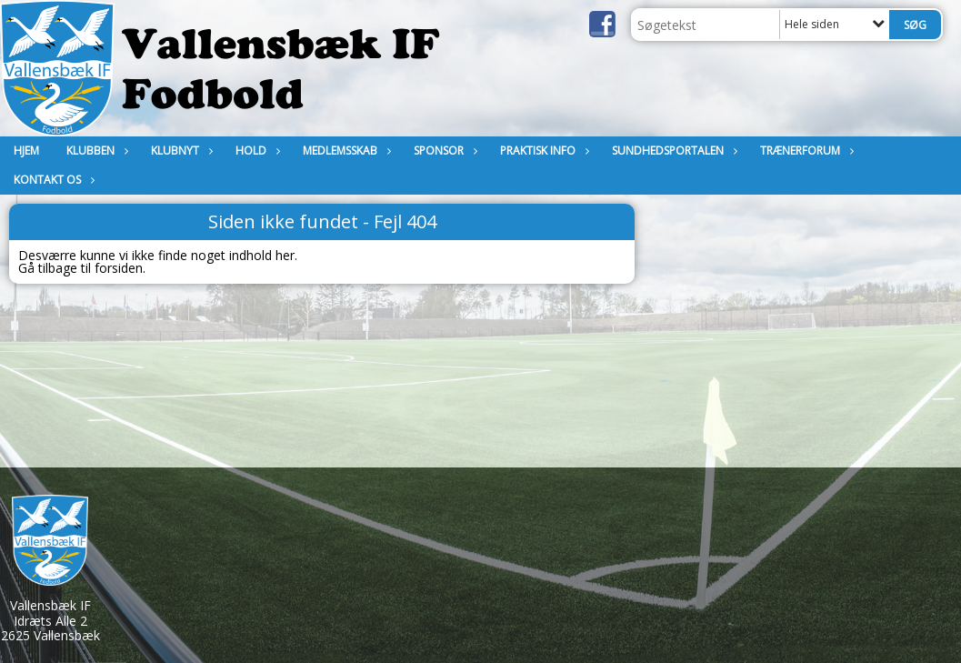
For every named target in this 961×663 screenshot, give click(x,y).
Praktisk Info (542, 150)
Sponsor (443, 150)
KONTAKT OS (52, 179)
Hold (255, 150)
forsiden (119, 267)
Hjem (26, 150)
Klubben (95, 150)
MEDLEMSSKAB (344, 150)
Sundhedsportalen (672, 150)
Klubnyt (179, 150)
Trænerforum (804, 150)
